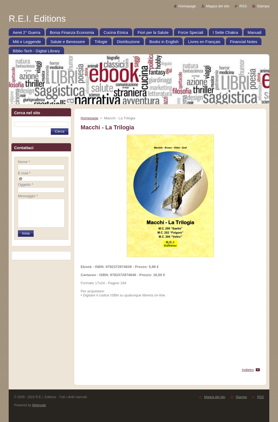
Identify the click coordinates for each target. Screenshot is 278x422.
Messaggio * (28, 196)
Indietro (248, 370)
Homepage (187, 6)
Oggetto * (25, 185)
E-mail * (24, 173)
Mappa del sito (217, 6)
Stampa (263, 6)
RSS (243, 6)
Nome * (24, 162)
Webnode (39, 405)
